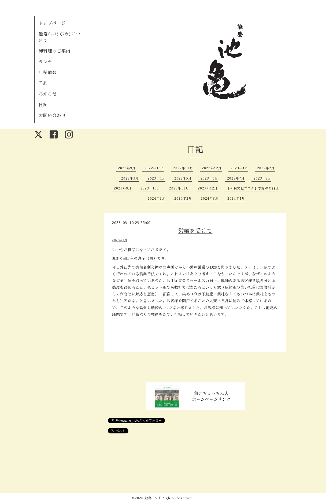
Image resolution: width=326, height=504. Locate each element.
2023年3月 (130, 178)
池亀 (148, 498)
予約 (43, 83)
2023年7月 (236, 178)
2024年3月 (209, 198)
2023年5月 (183, 178)
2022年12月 (212, 168)
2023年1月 (239, 168)
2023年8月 (262, 178)
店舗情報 (48, 73)
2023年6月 (209, 178)
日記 (43, 105)
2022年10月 (154, 168)
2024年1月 (156, 198)
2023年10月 (150, 188)
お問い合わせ (52, 116)
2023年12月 (208, 188)
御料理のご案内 (55, 51)
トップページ (52, 23)
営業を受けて (195, 231)
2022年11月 (183, 168)
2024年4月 (236, 198)
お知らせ (48, 94)
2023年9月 (123, 188)
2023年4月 (156, 178)
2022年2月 (266, 168)
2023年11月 (179, 188)
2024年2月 (183, 198)
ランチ (45, 62)
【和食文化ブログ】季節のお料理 (253, 188)
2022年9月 (127, 168)
